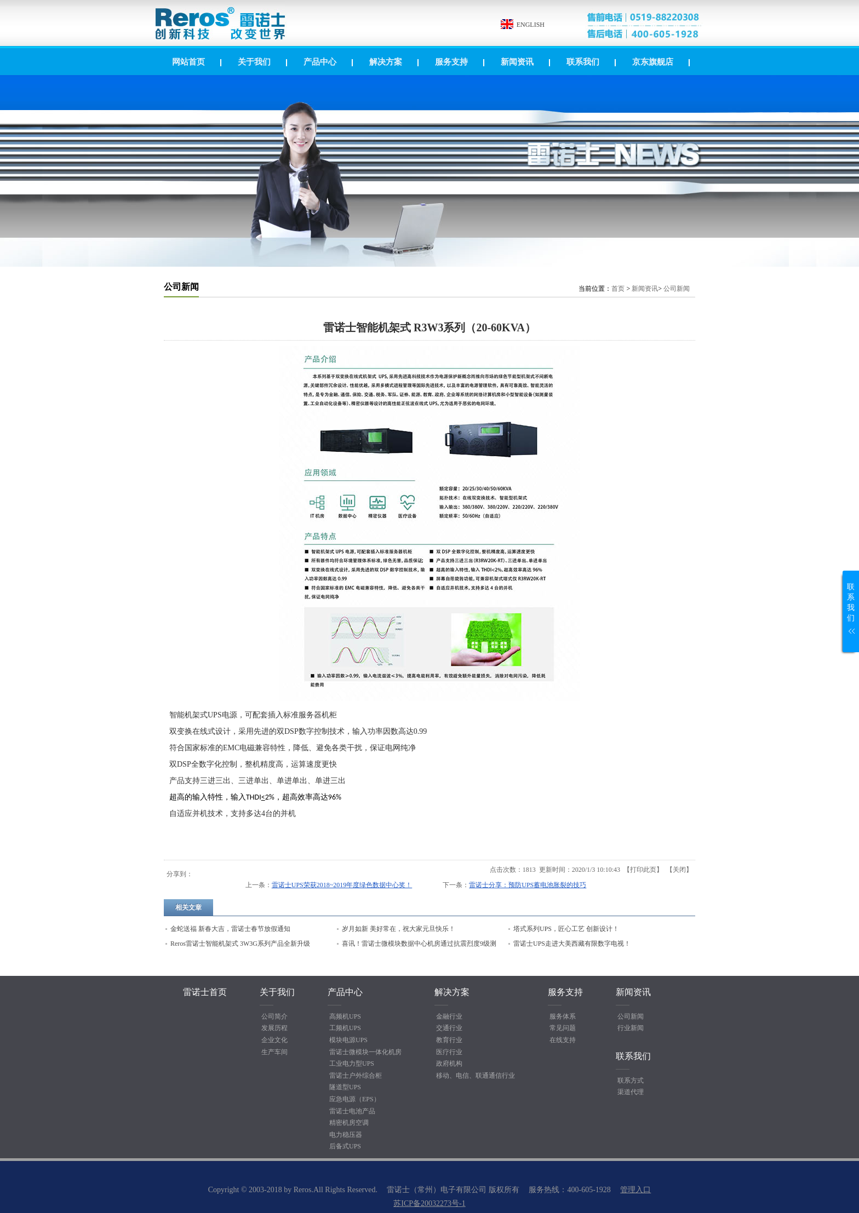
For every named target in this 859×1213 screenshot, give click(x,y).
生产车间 (274, 1052)
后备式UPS (345, 1146)
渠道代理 (630, 1092)
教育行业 (449, 1040)
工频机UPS (345, 1028)
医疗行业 (449, 1052)
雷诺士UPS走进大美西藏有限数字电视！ (572, 943)
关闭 (679, 869)
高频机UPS (345, 1016)
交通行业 (449, 1028)
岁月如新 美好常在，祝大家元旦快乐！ (398, 929)
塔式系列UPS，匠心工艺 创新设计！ (566, 929)
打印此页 (643, 869)
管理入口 (635, 1190)
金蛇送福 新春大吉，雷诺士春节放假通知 (230, 929)
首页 (618, 288)
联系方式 (630, 1080)
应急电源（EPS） (354, 1099)
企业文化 (274, 1040)
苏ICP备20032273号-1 (429, 1203)
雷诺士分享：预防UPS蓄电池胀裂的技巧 (527, 885)
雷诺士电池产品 (352, 1111)
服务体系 (562, 1016)
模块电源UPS (348, 1040)
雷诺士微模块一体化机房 (365, 1052)
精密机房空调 (349, 1122)
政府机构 (449, 1063)
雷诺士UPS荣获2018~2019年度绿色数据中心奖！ (342, 885)
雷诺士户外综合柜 (355, 1075)
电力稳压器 (345, 1135)
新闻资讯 (645, 288)
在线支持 (562, 1040)
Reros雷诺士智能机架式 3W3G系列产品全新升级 (240, 943)
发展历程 (274, 1028)
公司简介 (274, 1016)
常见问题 (562, 1028)
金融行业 (449, 1016)
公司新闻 (676, 288)
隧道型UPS (345, 1087)
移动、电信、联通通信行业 (475, 1075)
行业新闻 (630, 1028)
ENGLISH (531, 24)
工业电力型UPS (351, 1063)
